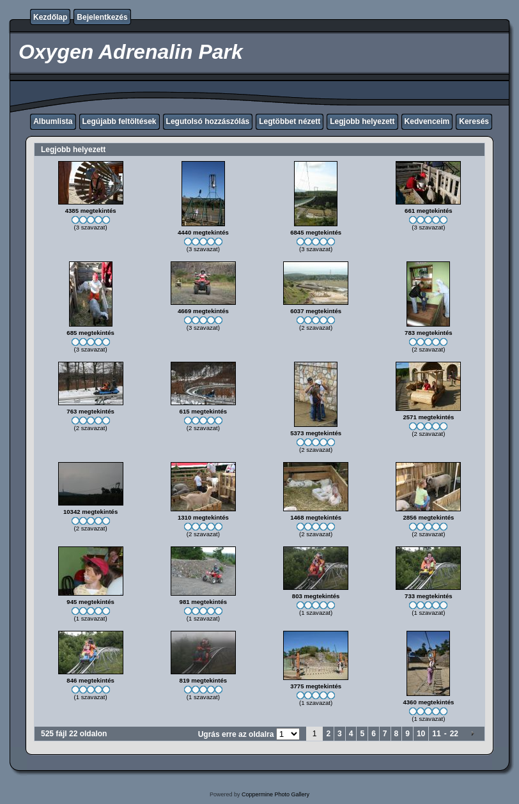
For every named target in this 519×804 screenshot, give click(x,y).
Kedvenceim (427, 121)
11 (436, 733)
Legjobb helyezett (362, 121)
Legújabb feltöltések (119, 121)
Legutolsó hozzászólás (208, 121)
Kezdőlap (50, 17)
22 (454, 733)
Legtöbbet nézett (289, 121)
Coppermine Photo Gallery (275, 794)
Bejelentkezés (102, 17)
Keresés (474, 121)
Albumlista (52, 121)
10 (421, 733)
